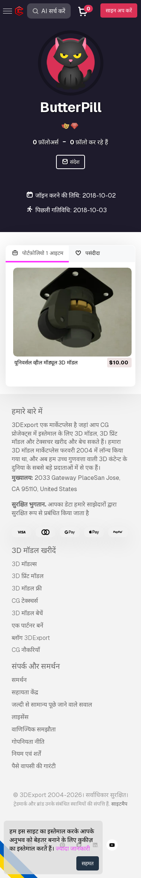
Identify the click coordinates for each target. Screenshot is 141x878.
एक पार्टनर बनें (27, 625)
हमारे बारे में (27, 411)
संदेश (70, 162)
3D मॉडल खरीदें (34, 550)
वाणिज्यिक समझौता (34, 729)
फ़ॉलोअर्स (46, 142)
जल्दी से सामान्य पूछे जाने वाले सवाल (52, 705)
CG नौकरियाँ (26, 650)
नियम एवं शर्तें (26, 754)
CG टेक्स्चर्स (25, 601)
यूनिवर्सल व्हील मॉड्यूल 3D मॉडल (45, 362)
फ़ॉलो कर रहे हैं (89, 142)
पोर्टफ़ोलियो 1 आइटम (37, 253)
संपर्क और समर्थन (36, 666)
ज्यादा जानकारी (73, 849)
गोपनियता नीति (28, 742)
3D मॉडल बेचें (27, 613)
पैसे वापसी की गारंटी (34, 766)
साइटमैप (119, 803)
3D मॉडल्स (24, 564)
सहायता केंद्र (25, 692)
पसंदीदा (87, 253)
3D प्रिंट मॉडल (28, 576)
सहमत (88, 863)
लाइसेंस (20, 717)
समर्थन (19, 680)
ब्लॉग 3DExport (31, 638)
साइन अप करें (119, 10)
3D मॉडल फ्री (27, 588)
